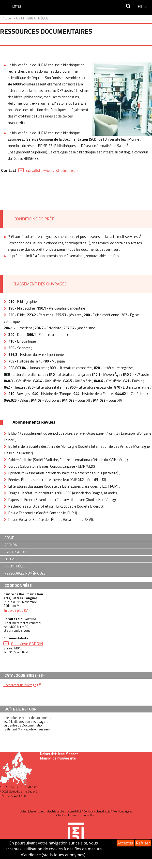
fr (140, 6)
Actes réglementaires (32, 811)
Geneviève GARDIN (27, 643)
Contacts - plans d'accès (97, 811)
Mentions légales (122, 811)
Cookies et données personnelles (76, 815)
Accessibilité (74, 811)
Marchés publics (55, 811)
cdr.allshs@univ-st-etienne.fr (52, 170)
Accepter (125, 843)
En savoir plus (13, 610)
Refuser (143, 843)
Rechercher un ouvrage (19, 684)
